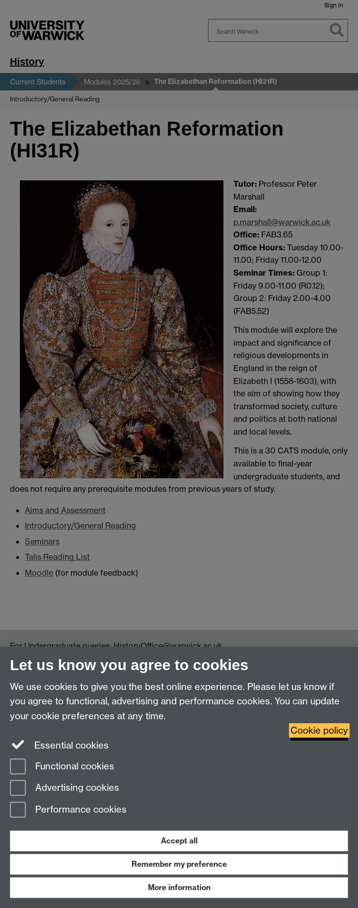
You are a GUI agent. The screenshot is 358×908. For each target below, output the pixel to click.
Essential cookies (59, 744)
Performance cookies (68, 810)
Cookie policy (319, 730)
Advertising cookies (64, 788)
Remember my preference (179, 864)
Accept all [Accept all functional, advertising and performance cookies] (179, 840)
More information (179, 887)
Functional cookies (62, 767)
